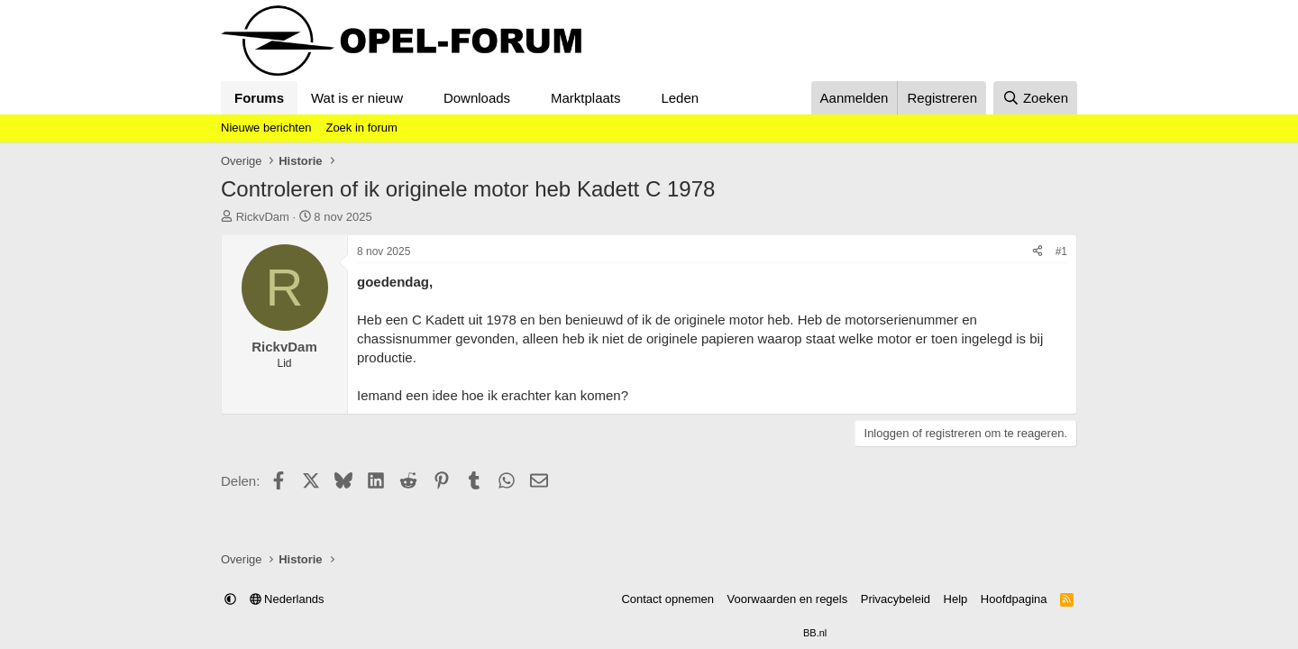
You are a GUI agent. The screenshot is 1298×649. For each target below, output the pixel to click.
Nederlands (287, 599)
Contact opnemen (667, 599)
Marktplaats (586, 97)
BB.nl (815, 632)
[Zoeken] (1035, 97)
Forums (259, 97)
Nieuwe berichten (266, 127)
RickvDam (262, 217)
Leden (680, 97)
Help (956, 599)
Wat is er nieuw (357, 97)
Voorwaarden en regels (787, 599)
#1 (1061, 251)
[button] (417, 97)
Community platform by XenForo (605, 632)
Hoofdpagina (1014, 599)
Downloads (476, 97)
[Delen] (1037, 252)
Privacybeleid (895, 599)
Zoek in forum (361, 127)
